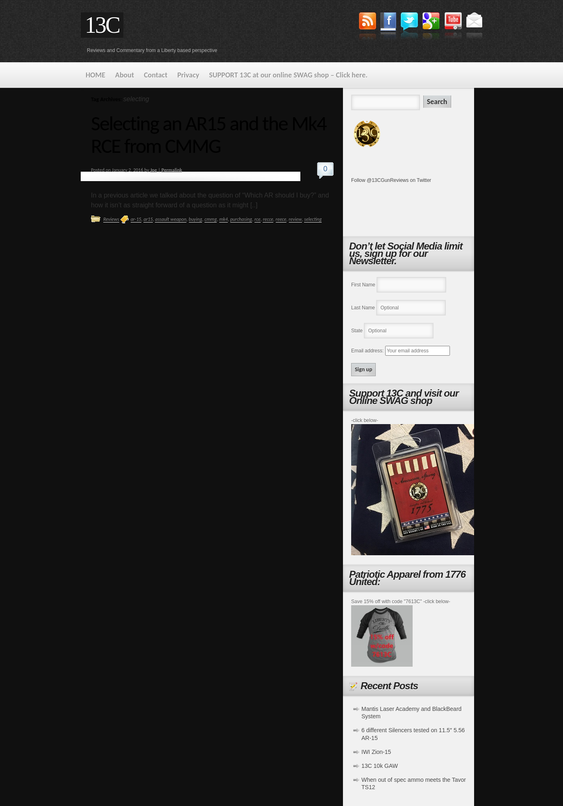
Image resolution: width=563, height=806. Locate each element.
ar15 (147, 219)
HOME (95, 74)
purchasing (241, 219)
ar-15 (136, 219)
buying (195, 219)
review (295, 219)
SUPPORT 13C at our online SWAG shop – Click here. (288, 74)
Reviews (111, 219)
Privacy (188, 74)
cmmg (210, 219)
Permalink (171, 170)
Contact (155, 74)
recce (268, 219)
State (357, 331)
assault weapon (170, 219)
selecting (313, 219)
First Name (363, 285)
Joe (153, 170)
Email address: (368, 351)
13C (102, 25)
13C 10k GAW (379, 766)
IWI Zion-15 (376, 752)
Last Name (363, 308)
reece (281, 219)
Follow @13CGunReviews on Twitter (391, 180)
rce (257, 219)
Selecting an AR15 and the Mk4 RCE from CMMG (208, 134)
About (124, 74)
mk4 (223, 219)
